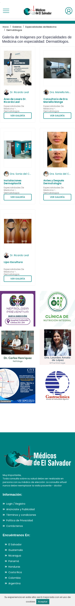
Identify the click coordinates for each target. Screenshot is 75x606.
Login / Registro (15, 504)
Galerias (17, 26)
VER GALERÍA (17, 115)
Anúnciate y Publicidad (20, 509)
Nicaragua (14, 555)
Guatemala (15, 550)
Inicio (6, 26)
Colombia (14, 578)
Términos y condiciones (21, 515)
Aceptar (43, 601)
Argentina (14, 583)
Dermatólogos (14, 30)
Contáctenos (14, 526)
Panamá (13, 561)
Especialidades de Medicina (40, 26)
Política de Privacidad (19, 520)
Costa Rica (15, 572)
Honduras (14, 567)
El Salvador (15, 544)
